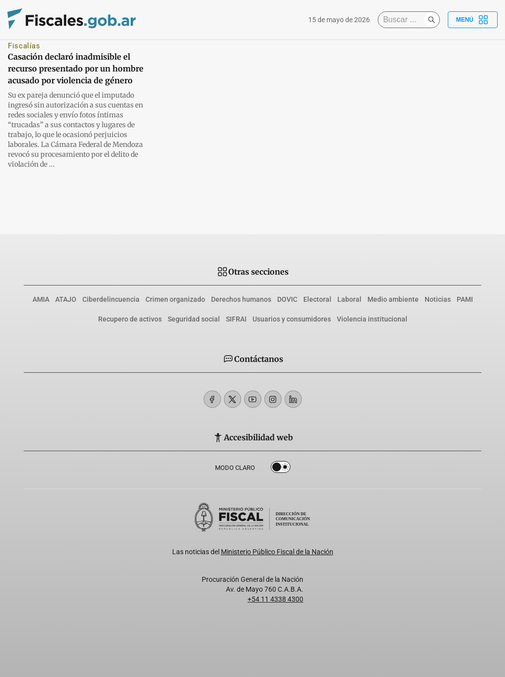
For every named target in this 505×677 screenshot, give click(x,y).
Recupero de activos (130, 319)
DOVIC (287, 299)
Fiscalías (24, 46)
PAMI (465, 299)
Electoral (317, 299)
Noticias (438, 299)
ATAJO (65, 299)
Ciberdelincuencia (111, 299)
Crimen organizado (175, 299)
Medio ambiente (393, 299)
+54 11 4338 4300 (275, 599)
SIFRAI (236, 319)
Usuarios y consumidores (291, 319)
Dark (280, 468)
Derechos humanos (241, 299)
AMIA (41, 299)
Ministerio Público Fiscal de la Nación (277, 552)
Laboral (349, 299)
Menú (472, 20)
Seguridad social (194, 319)
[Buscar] (403, 20)
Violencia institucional (372, 319)
